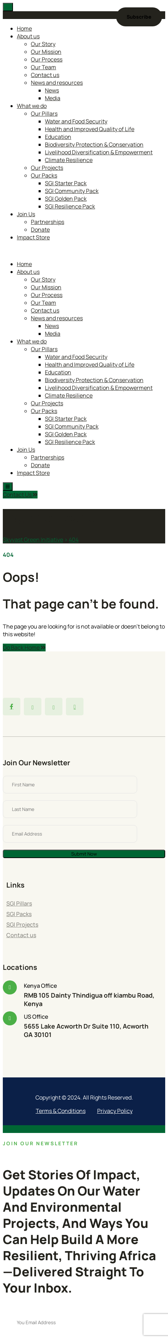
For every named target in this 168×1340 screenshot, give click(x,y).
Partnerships (47, 222)
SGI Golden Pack (66, 198)
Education (58, 137)
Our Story (43, 44)
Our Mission (46, 52)
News (52, 90)
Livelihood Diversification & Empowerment (99, 152)
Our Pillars (44, 113)
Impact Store (33, 237)
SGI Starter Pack (66, 183)
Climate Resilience (69, 160)
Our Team (43, 67)
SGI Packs (19, 914)
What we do (32, 106)
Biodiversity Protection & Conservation (94, 144)
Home (24, 28)
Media (52, 98)
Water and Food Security (76, 121)
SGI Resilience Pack (70, 206)
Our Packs (44, 175)
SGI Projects (22, 924)
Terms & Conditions (61, 1111)
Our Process (46, 59)
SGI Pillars (19, 903)
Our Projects (47, 168)
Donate (40, 229)
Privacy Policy (115, 1111)
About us (28, 36)
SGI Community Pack (72, 191)
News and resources (57, 82)
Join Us (26, 214)
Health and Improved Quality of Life (89, 129)
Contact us (45, 75)
